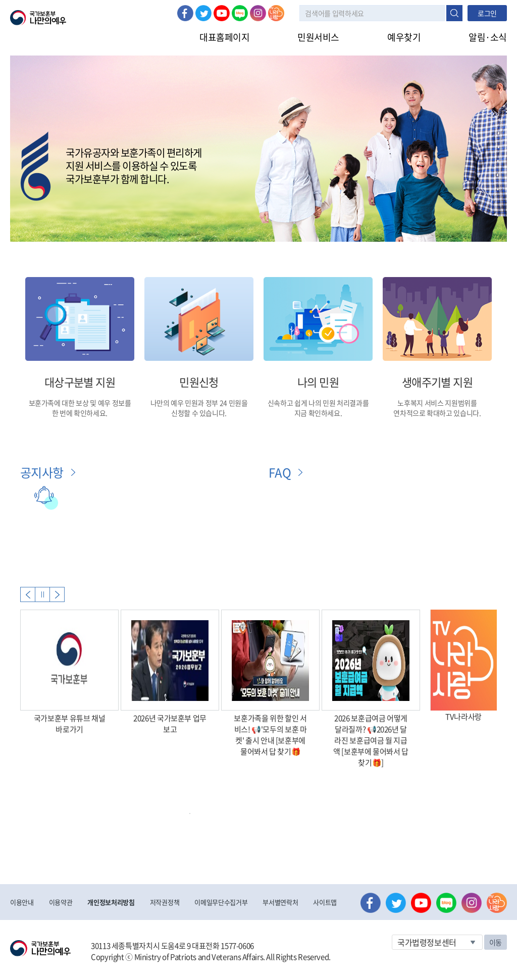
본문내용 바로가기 (0, 0)
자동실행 (42, 594)
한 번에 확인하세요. (80, 413)
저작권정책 (164, 902)
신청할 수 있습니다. (199, 413)
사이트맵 (325, 902)
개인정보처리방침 (110, 902)
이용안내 (22, 902)
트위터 (203, 13)
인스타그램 (258, 13)
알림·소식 (488, 37)
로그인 (86, 5)
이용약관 (61, 902)
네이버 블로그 (240, 13)
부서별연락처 (280, 902)
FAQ (280, 472)
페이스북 (185, 13)
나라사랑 (276, 13)
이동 (495, 942)
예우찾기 (404, 37)
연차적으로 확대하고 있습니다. (437, 413)
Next (57, 594)
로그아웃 (122, 5)
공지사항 (42, 472)
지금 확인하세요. (318, 413)
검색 (454, 13)
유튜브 (222, 13)
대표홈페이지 (224, 37)
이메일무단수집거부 (220, 902)
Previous (27, 594)
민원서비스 (318, 37)
